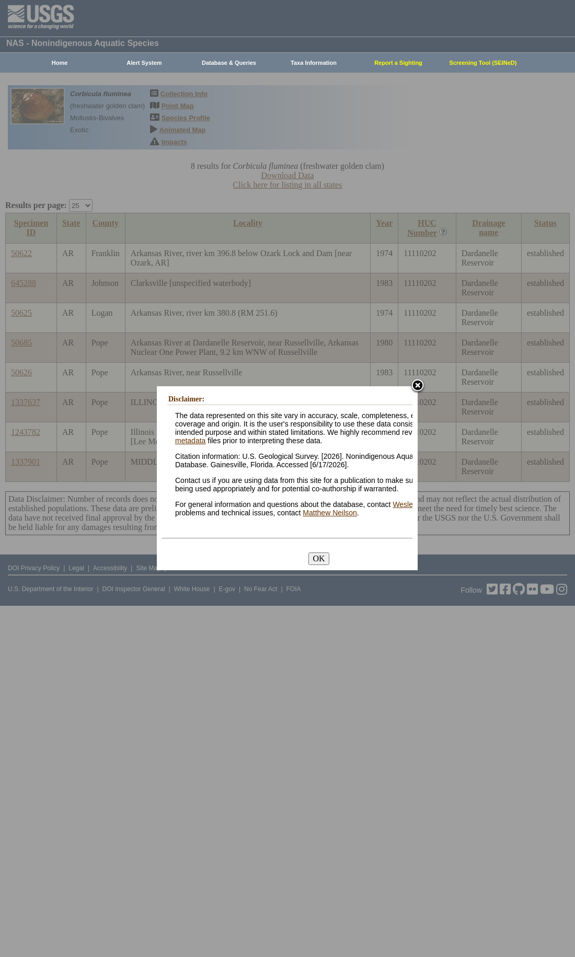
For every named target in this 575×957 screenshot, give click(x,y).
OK (319, 558)
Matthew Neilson (330, 513)
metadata (190, 440)
